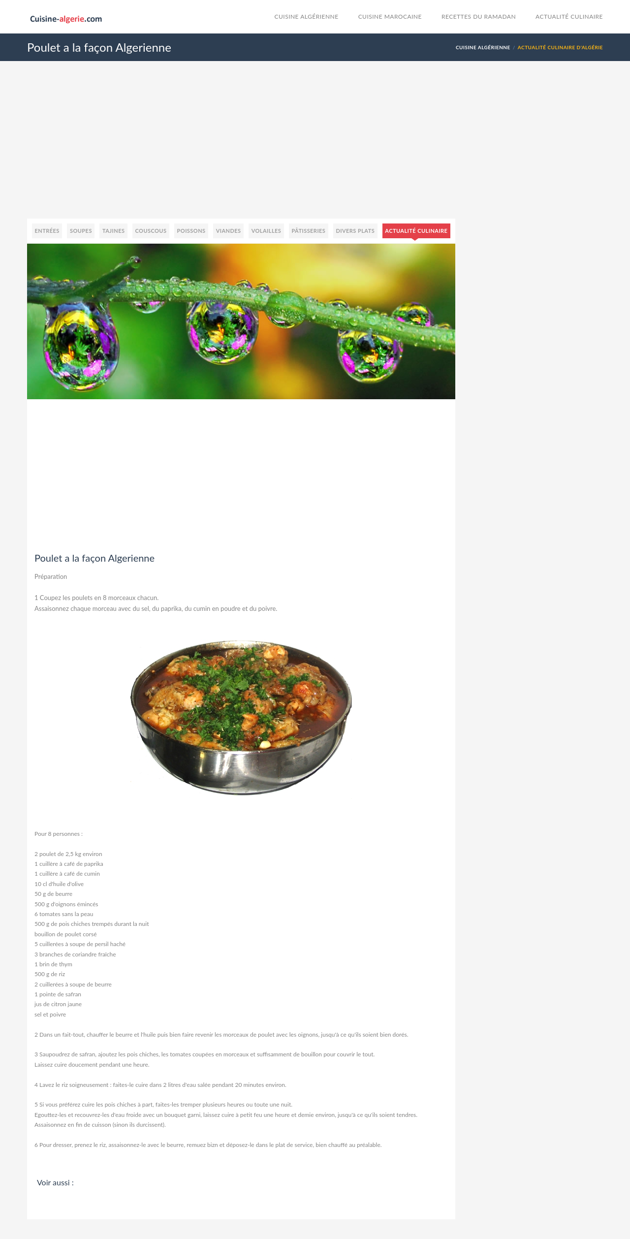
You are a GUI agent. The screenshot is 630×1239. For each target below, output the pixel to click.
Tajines (113, 230)
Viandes (228, 230)
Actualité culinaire (569, 16)
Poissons (191, 230)
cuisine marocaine (390, 16)
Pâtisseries (308, 230)
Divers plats (355, 230)
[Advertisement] (315, 150)
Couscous (151, 230)
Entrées (47, 230)
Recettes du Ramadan (478, 16)
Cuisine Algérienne (307, 16)
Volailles (267, 230)
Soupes (81, 230)
